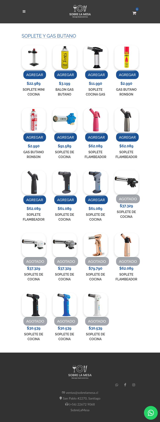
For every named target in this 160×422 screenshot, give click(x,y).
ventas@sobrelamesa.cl (82, 393)
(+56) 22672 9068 (82, 404)
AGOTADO (128, 199)
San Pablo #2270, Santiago (81, 398)
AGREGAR (34, 74)
